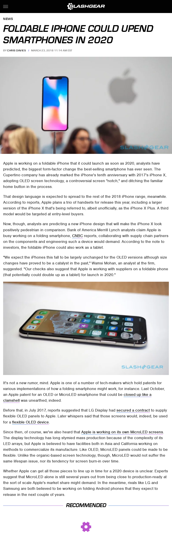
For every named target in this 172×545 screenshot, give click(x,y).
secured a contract (133, 410)
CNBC (77, 235)
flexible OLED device (30, 422)
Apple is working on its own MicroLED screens (122, 431)
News (8, 19)
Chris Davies (16, 50)
